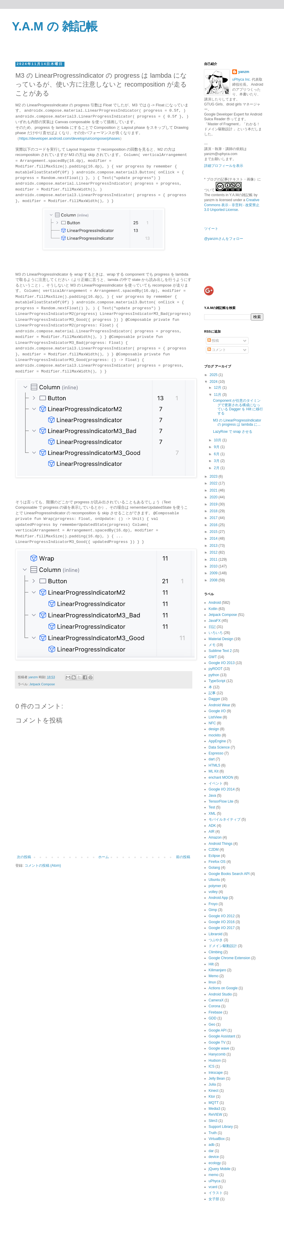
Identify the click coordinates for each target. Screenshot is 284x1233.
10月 (218, 440)
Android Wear (219, 705)
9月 (217, 447)
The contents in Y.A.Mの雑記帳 (228, 195)
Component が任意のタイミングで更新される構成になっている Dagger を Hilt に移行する (238, 406)
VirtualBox (217, 1139)
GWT (213, 657)
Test (212, 807)
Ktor (212, 1096)
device (214, 1157)
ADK (212, 826)
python (214, 675)
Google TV (217, 1042)
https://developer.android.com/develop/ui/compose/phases (69, 138)
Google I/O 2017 (222, 928)
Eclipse (214, 856)
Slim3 (213, 1121)
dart (212, 759)
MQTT (214, 1103)
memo (213, 1175)
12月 (218, 387)
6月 (217, 454)
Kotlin (213, 609)
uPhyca (214, 1181)
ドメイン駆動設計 (223, 946)
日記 (212, 627)
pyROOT (215, 669)
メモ (212, 645)
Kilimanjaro (217, 970)
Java (212, 795)
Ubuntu (214, 880)
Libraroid (215, 934)
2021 (214, 490)
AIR (211, 831)
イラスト (216, 1193)
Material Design (221, 639)
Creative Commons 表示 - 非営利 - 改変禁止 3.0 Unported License (231, 205)
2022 (214, 483)
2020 (214, 497)
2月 (217, 468)
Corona (214, 1006)
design (214, 729)
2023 (214, 476)
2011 (214, 559)
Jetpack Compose (42, 684)
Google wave (219, 1048)
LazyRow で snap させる (232, 432)
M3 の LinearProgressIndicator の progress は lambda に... (237, 422)
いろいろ (216, 633)
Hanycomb (217, 1054)
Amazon (215, 837)
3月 (217, 461)
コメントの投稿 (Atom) (43, 865)
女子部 (214, 1199)
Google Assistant (222, 1036)
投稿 (213, 341)
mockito (215, 735)
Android (215, 603)
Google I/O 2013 (222, 663)
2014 (214, 538)
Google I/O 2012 (222, 916)
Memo (213, 976)
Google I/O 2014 (222, 789)
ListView (215, 717)
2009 (214, 573)
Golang (214, 868)
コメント (216, 350)
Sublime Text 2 (220, 651)
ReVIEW (215, 1114)
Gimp (213, 910)
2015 (214, 532)
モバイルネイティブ (225, 819)
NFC (212, 723)
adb (211, 1145)
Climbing (215, 952)
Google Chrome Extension (229, 958)
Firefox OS (217, 862)
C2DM (214, 850)
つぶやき (216, 940)
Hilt (211, 964)
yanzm (243, 72)
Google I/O (217, 711)
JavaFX (215, 621)
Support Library (221, 1127)
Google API (218, 1030)
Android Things (221, 844)
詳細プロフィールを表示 (223, 166)
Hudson (215, 1060)
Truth (213, 1133)
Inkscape (216, 1073)
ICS (211, 1066)
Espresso (216, 753)
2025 (214, 375)
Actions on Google (223, 988)
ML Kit (214, 771)
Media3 (214, 1109)
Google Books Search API (229, 874)
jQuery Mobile (219, 1169)
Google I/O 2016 (222, 922)
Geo (212, 1024)
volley (213, 892)
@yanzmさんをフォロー (223, 239)
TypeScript (217, 681)
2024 (214, 382)
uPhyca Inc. (241, 79)
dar (211, 1151)
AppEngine (217, 741)
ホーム (103, 857)
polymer (215, 886)
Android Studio (220, 994)
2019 (214, 504)
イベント (216, 783)
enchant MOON (221, 777)
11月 (218, 395)
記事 (212, 693)
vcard (213, 1187)
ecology (215, 1163)
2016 (214, 525)
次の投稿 (24, 857)
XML (212, 813)
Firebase (215, 1012)
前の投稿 (183, 857)
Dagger (214, 699)
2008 (214, 580)
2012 (214, 552)
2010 (214, 566)
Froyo (213, 904)
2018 (214, 511)
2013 (214, 546)
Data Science (219, 747)
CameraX (216, 1000)
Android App (218, 898)
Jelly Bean (217, 1078)
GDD (213, 1018)
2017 (214, 518)
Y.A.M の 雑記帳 (55, 26)
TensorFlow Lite (221, 801)
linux (212, 982)
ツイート (211, 229)
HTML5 (214, 765)
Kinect (213, 1091)
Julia (212, 1084)
